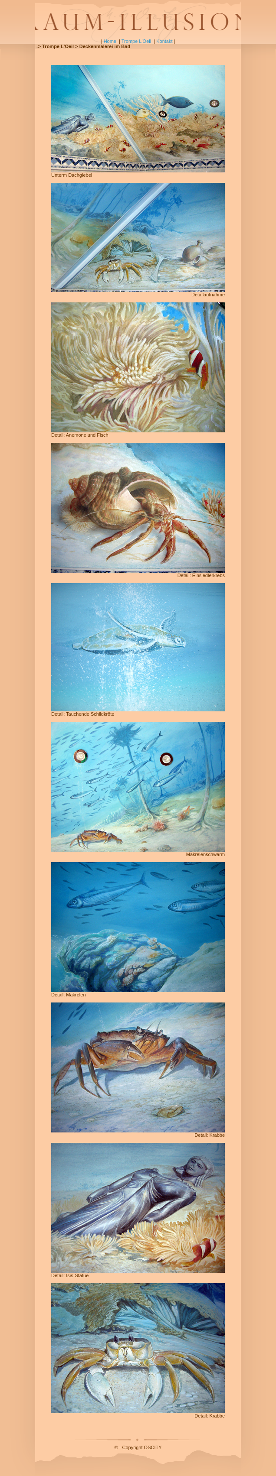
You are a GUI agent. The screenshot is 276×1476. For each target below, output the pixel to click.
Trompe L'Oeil (136, 41)
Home (110, 41)
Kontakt (164, 41)
